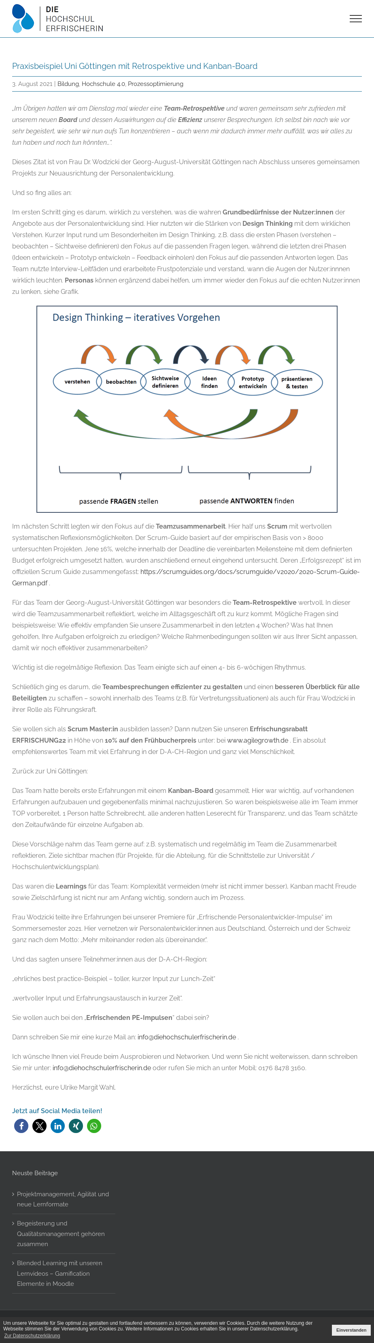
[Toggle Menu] (356, 18)
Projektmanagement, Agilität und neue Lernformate (63, 1199)
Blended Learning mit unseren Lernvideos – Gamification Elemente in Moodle (59, 1273)
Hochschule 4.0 (103, 83)
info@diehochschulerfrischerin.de (187, 1037)
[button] (21, 1126)
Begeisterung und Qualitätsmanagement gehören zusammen (61, 1233)
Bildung (68, 83)
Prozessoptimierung (155, 83)
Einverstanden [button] (351, 1330)
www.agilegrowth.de (257, 740)
